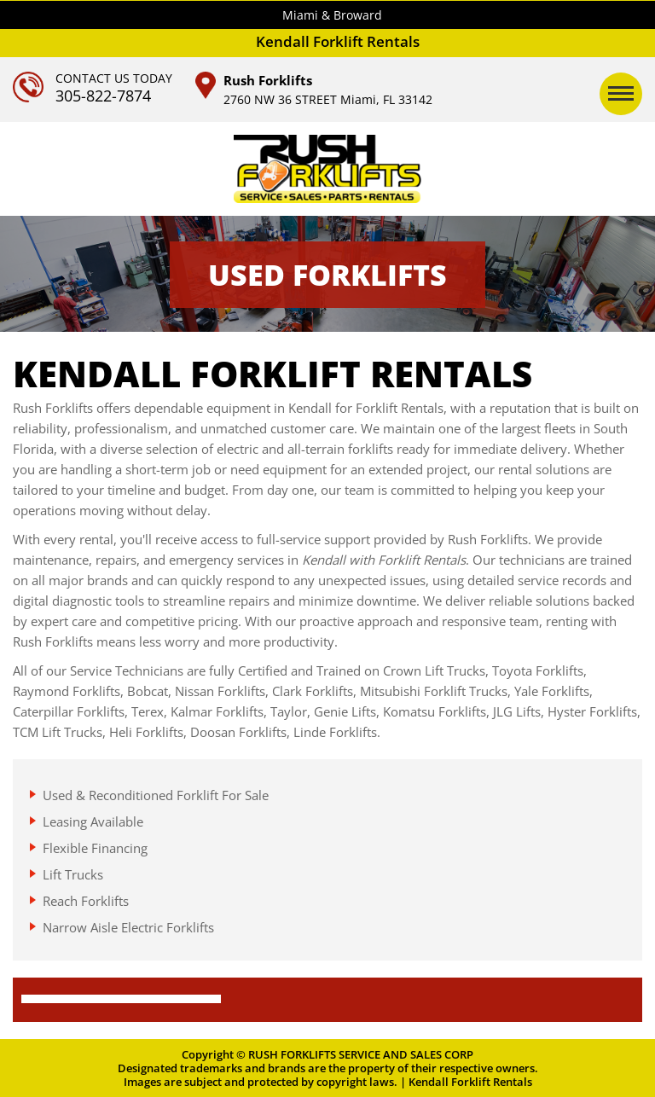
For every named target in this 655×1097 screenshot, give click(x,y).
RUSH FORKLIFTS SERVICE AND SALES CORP (360, 1054)
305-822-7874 (103, 95)
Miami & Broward (332, 15)
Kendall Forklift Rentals (470, 1081)
